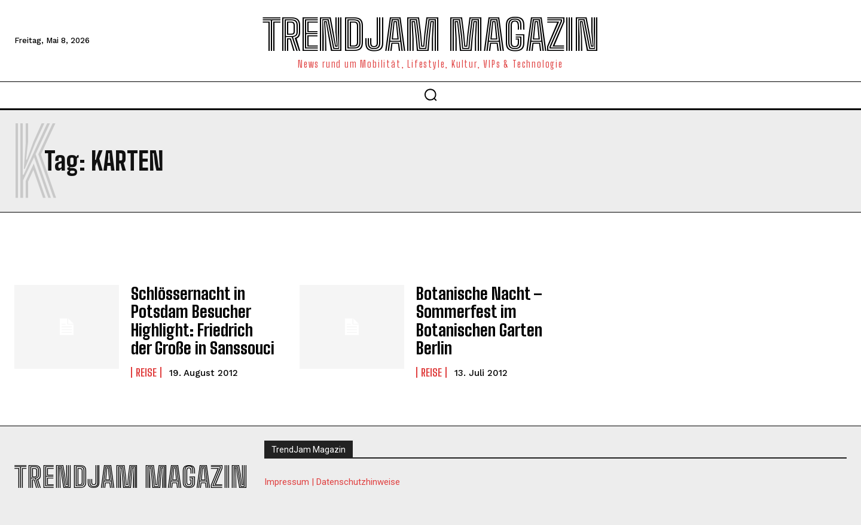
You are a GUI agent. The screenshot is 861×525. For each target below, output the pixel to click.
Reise (146, 362)
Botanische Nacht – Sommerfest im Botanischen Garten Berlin (471, 316)
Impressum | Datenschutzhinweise (332, 474)
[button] (430, 94)
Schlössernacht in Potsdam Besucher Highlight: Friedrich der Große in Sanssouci (195, 316)
